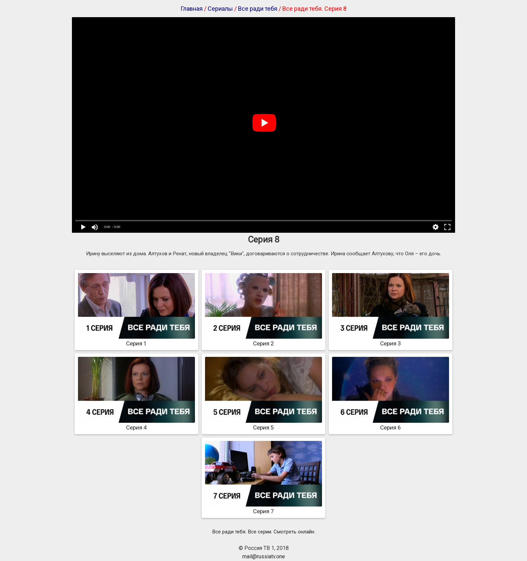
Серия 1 (136, 340)
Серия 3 (390, 340)
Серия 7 (263, 508)
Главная (191, 8)
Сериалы (220, 8)
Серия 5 (263, 424)
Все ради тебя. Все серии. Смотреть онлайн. (263, 532)
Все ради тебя (257, 8)
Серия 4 (136, 424)
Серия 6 (390, 424)
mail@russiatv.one (263, 556)
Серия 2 (263, 340)
